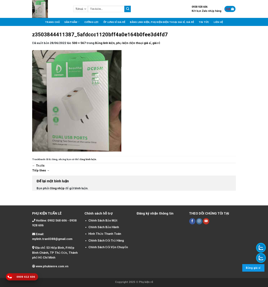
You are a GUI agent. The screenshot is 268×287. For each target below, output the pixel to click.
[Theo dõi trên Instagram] (199, 221)
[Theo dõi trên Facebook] (192, 221)
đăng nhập (57, 188)
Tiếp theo (41, 170)
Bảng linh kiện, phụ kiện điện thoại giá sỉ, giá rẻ (162, 22)
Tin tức (204, 22)
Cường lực (91, 22)
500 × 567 (79, 43)
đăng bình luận (87, 159)
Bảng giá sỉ (253, 267)
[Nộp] (127, 9)
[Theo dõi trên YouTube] (206, 221)
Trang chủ (52, 22)
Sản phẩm (72, 22)
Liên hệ (218, 22)
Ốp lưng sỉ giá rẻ (114, 22)
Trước (38, 165)
